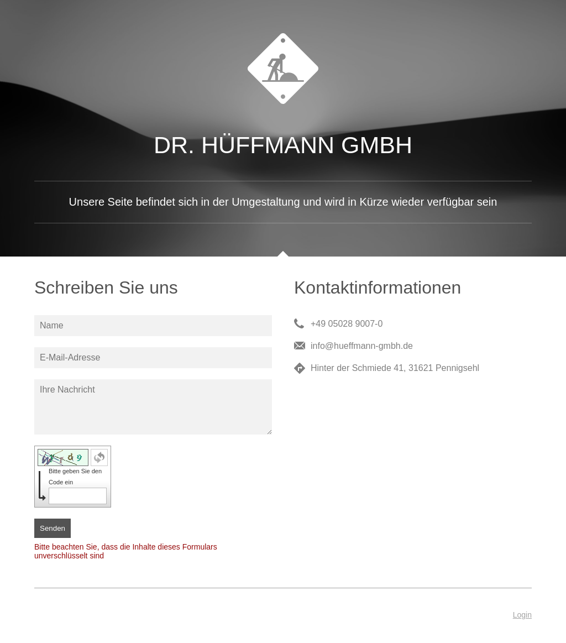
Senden (52, 528)
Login (522, 614)
